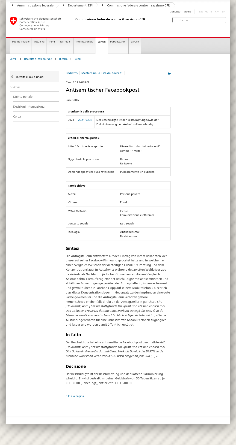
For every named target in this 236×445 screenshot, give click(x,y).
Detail (77, 59)
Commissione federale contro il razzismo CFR (136, 5)
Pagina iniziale (21, 41)
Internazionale (84, 41)
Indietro (72, 73)
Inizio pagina (76, 396)
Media (187, 11)
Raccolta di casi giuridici (38, 59)
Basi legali (65, 41)
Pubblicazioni (118, 41)
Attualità (39, 41)
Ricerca (63, 59)
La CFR (135, 41)
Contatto (175, 11)
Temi (52, 41)
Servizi (102, 41)
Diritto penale (22, 96)
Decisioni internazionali (29, 106)
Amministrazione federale (32, 5)
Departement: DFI (78, 5)
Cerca (17, 116)
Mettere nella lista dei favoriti (101, 73)
